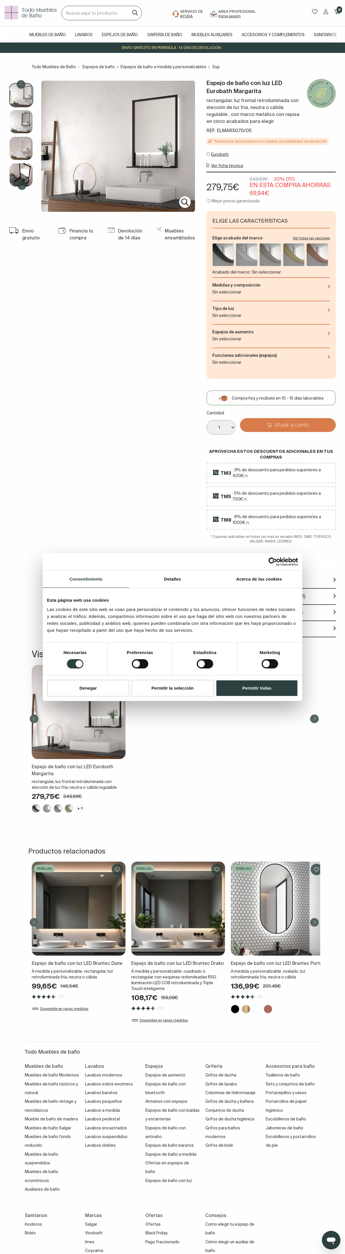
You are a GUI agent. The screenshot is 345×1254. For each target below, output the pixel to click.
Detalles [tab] (172, 578)
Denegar (88, 688)
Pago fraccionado (162, 1242)
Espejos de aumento (165, 1075)
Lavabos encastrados (106, 1128)
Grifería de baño (164, 34)
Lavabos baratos (101, 1092)
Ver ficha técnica (227, 165)
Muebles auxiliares (212, 34)
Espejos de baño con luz (168, 1180)
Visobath (93, 1233)
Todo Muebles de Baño (54, 66)
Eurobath (220, 154)
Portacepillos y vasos (286, 1092)
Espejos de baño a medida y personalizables (163, 66)
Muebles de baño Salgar (48, 1128)
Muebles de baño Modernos (52, 1075)
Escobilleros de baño (286, 1119)
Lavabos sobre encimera (109, 1084)
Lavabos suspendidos (106, 1136)
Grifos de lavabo (221, 1084)
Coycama (94, 1250)
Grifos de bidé (219, 1145)
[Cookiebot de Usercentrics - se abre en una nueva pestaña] (272, 561)
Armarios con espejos (166, 1101)
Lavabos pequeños (103, 1101)
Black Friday (156, 1233)
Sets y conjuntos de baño (290, 1084)
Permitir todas (256, 688)
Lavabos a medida (102, 1110)
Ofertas (153, 1224)
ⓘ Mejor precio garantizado (233, 201)
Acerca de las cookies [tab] (259, 578)
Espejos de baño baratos (169, 1145)
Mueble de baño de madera (51, 1119)
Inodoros (33, 1224)
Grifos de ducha (220, 1075)
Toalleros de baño (283, 1075)
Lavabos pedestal (102, 1119)
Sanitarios (325, 34)
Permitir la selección (172, 688)
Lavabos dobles (100, 1145)
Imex (89, 1242)
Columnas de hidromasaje (230, 1092)
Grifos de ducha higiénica (229, 1119)
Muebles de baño (47, 34)
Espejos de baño (120, 34)
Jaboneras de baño (284, 1128)
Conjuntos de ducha (224, 1110)
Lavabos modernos (103, 1075)
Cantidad (215, 413)
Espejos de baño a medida (170, 1154)
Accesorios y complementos (273, 34)
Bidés (30, 1233)
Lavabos (84, 34)
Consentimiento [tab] (86, 578)
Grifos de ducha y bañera (229, 1101)
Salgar (91, 1224)
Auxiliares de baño (42, 1189)
